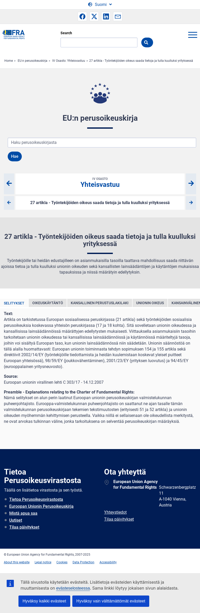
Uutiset (15, 520)
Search (66, 33)
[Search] (99, 42)
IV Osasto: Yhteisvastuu (68, 61)
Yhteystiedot (115, 512)
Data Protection (83, 562)
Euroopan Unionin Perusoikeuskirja (41, 506)
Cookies (61, 562)
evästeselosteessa (73, 588)
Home (8, 61)
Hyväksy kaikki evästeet (44, 601)
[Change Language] (100, 4)
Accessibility (108, 562)
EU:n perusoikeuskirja (32, 61)
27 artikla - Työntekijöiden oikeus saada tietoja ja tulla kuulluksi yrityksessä (141, 61)
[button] (82, 16)
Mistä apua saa (23, 513)
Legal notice (43, 562)
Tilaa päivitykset (24, 527)
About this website (16, 562)
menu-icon (192, 34)
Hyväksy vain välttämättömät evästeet (110, 601)
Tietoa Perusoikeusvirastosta (36, 499)
